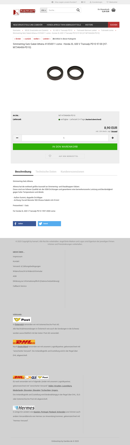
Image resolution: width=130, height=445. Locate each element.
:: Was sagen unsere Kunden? (64, 2)
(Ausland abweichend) (93, 119)
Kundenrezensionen (72, 171)
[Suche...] (43, 10)
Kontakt (16, 261)
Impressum (17, 256)
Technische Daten (46, 171)
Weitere (89, 25)
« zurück (27, 39)
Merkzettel (112, 2)
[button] (83, 2)
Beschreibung (23, 171)
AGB (15, 276)
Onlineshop (56, 441)
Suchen (113, 25)
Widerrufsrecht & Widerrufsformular (27, 271)
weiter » (37, 39)
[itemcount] (65, 138)
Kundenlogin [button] (96, 2)
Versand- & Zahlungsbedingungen (27, 266)
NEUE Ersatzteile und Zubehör (27, 25)
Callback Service (20, 286)
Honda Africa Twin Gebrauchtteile (64, 25)
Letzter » (46, 39)
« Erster (17, 39)
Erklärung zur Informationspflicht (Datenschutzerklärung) (36, 281)
